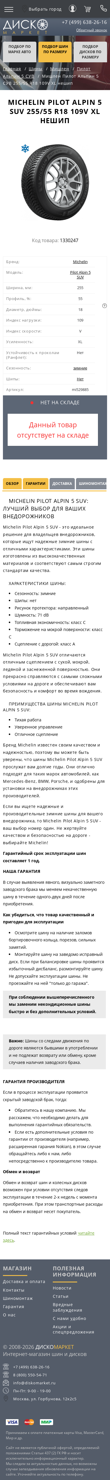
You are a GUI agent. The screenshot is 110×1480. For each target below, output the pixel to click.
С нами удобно (69, 1318)
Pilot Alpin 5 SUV (80, 275)
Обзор (12, 483)
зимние (80, 368)
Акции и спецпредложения (73, 1329)
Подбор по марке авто (19, 49)
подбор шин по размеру (55, 49)
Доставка (62, 483)
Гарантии (35, 483)
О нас (9, 1315)
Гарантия (13, 1306)
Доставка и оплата (24, 1281)
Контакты (14, 1290)
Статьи (61, 1296)
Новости (62, 1288)
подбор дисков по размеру (90, 52)
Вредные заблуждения (67, 1307)
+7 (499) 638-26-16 (84, 22)
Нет (80, 379)
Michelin (80, 261)
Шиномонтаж (18, 1298)
